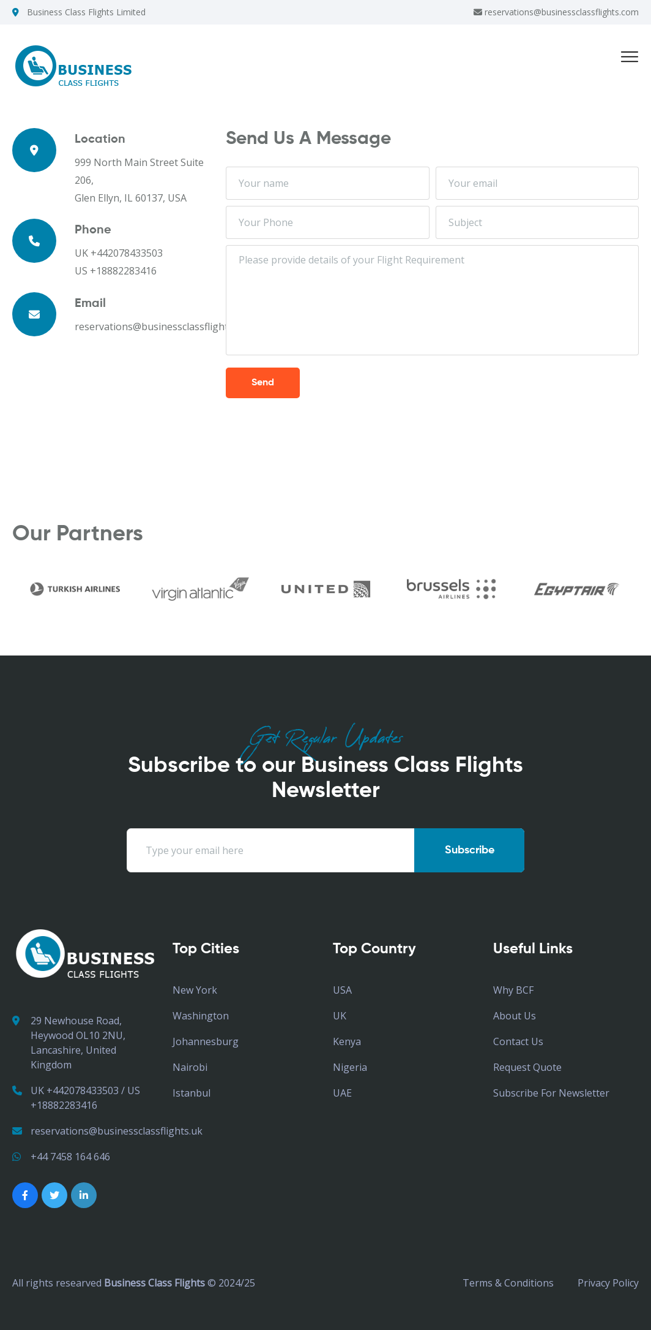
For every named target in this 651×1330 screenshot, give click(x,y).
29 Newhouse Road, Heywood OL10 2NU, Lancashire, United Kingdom (68, 1042)
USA (342, 990)
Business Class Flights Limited (86, 12)
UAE (342, 1093)
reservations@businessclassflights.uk (107, 1131)
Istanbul (191, 1093)
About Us (514, 1015)
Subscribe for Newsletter (551, 1093)
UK (339, 1015)
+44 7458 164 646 (61, 1156)
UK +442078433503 (119, 253)
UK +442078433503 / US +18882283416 (76, 1097)
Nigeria (350, 1067)
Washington (201, 1015)
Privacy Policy (608, 1283)
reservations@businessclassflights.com (556, 12)
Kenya (347, 1041)
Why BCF (513, 990)
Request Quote (527, 1067)
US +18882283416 (116, 271)
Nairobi (190, 1067)
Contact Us (518, 1041)
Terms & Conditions (508, 1283)
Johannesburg (206, 1041)
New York (195, 990)
